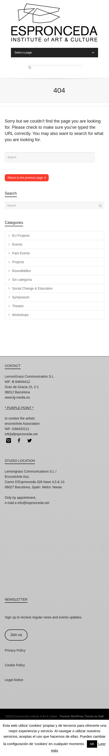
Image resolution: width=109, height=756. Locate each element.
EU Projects (21, 235)
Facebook (19, 440)
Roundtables (21, 271)
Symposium (20, 297)
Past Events (21, 253)
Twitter (29, 440)
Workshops (20, 315)
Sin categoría (22, 280)
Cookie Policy (15, 665)
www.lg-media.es (17, 397)
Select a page (54, 52)
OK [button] (92, 744)
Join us (16, 635)
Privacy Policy (15, 650)
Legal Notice (14, 680)
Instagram (8, 440)
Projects (18, 262)
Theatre (18, 306)
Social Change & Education (32, 288)
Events (17, 244)
